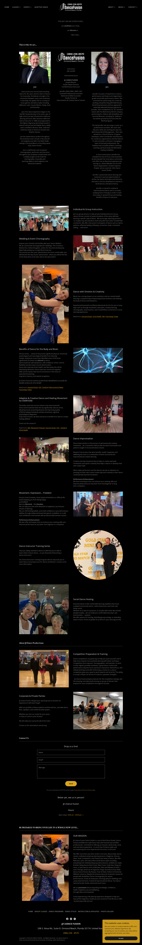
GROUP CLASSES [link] (41, 911)
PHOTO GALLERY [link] (107, 911)
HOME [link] (6, 7)
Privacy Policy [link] (77, 790)
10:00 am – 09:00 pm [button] (74, 815)
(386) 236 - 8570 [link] (71, 933)
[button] (16, 7)
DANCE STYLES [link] (70, 911)
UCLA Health (97, 316)
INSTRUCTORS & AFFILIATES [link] (88, 911)
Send (71, 784)
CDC (40, 387)
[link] (71, 7)
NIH (103, 316)
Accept (121, 938)
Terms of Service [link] (87, 790)
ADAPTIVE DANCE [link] (41, 7)
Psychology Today (112, 316)
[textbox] (71, 752)
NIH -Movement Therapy (36, 428)
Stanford (45, 387)
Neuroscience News (56, 387)
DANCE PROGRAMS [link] (56, 911)
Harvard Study (86, 316)
